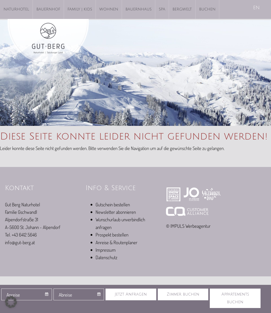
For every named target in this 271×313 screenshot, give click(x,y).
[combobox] (26, 294)
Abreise (65, 295)
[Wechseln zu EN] (257, 8)
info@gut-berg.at (20, 242)
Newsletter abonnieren (116, 212)
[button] (11, 302)
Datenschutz (106, 257)
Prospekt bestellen (112, 235)
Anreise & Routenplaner (116, 242)
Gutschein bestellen (113, 204)
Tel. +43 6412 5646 (21, 235)
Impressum (106, 250)
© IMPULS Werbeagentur (188, 226)
